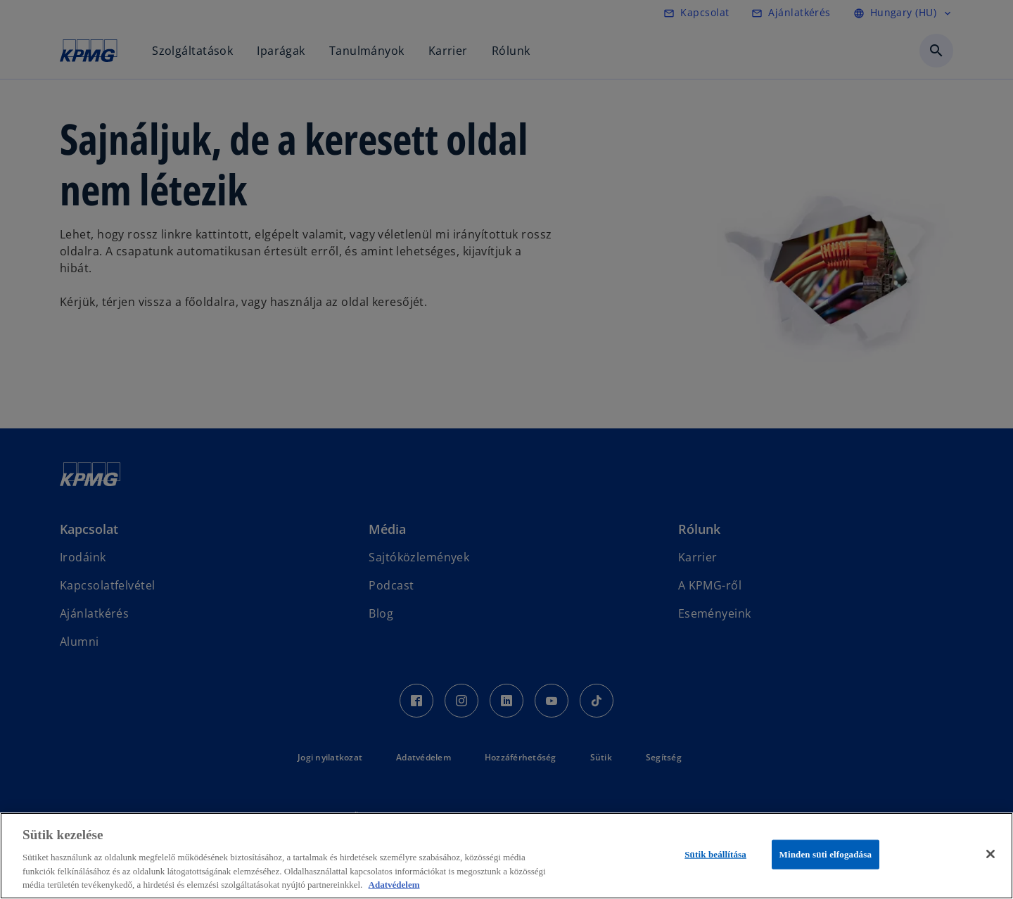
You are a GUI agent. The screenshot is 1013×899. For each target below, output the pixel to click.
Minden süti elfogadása (825, 854)
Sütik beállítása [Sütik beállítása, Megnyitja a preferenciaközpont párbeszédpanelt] (715, 854)
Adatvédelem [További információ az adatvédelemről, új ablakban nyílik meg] (394, 884)
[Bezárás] (990, 854)
